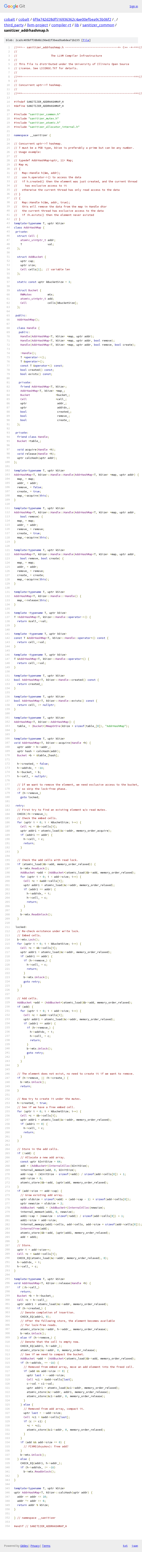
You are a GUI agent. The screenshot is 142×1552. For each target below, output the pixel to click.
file (86, 40)
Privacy (35, 1546)
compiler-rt (61, 25)
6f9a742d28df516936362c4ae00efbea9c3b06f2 (72, 19)
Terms (46, 1546)
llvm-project (37, 25)
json (135, 1545)
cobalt (9, 19)
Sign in (134, 6)
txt (125, 1545)
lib (77, 25)
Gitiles (24, 1546)
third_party (14, 25)
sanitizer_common (98, 25)
